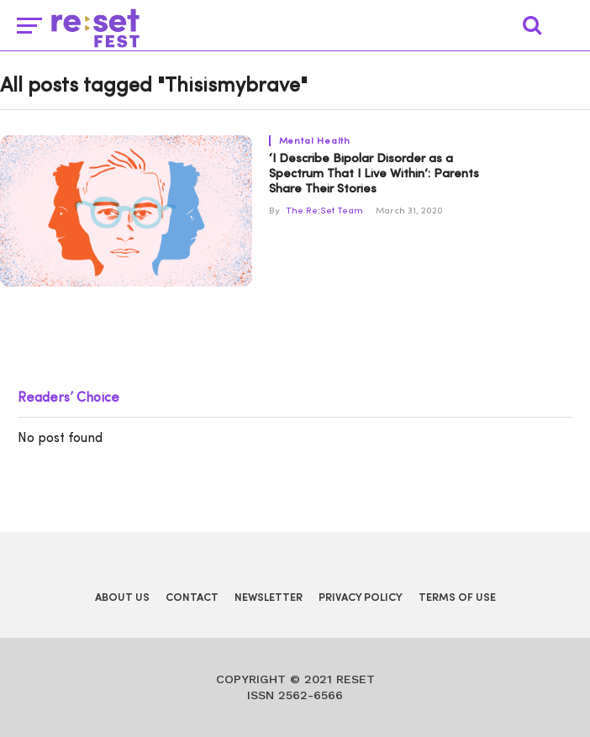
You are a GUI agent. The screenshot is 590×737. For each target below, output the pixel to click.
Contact (192, 597)
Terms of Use (457, 597)
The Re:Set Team (324, 211)
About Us (122, 597)
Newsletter (268, 597)
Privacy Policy (361, 597)
